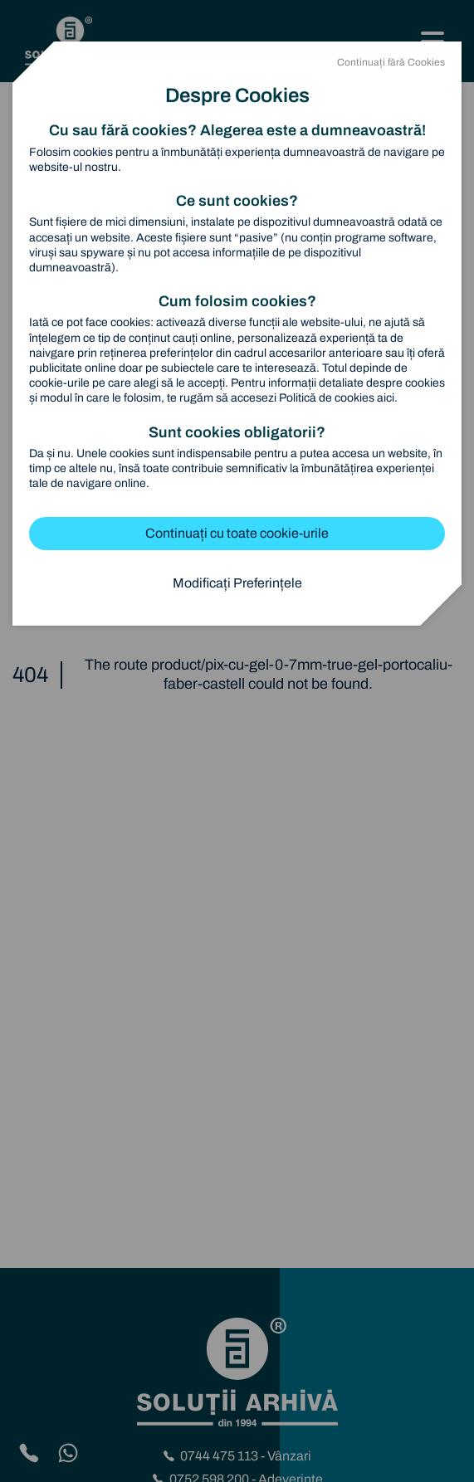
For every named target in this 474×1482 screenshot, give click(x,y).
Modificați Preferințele (237, 583)
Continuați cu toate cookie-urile (237, 533)
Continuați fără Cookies (391, 62)
